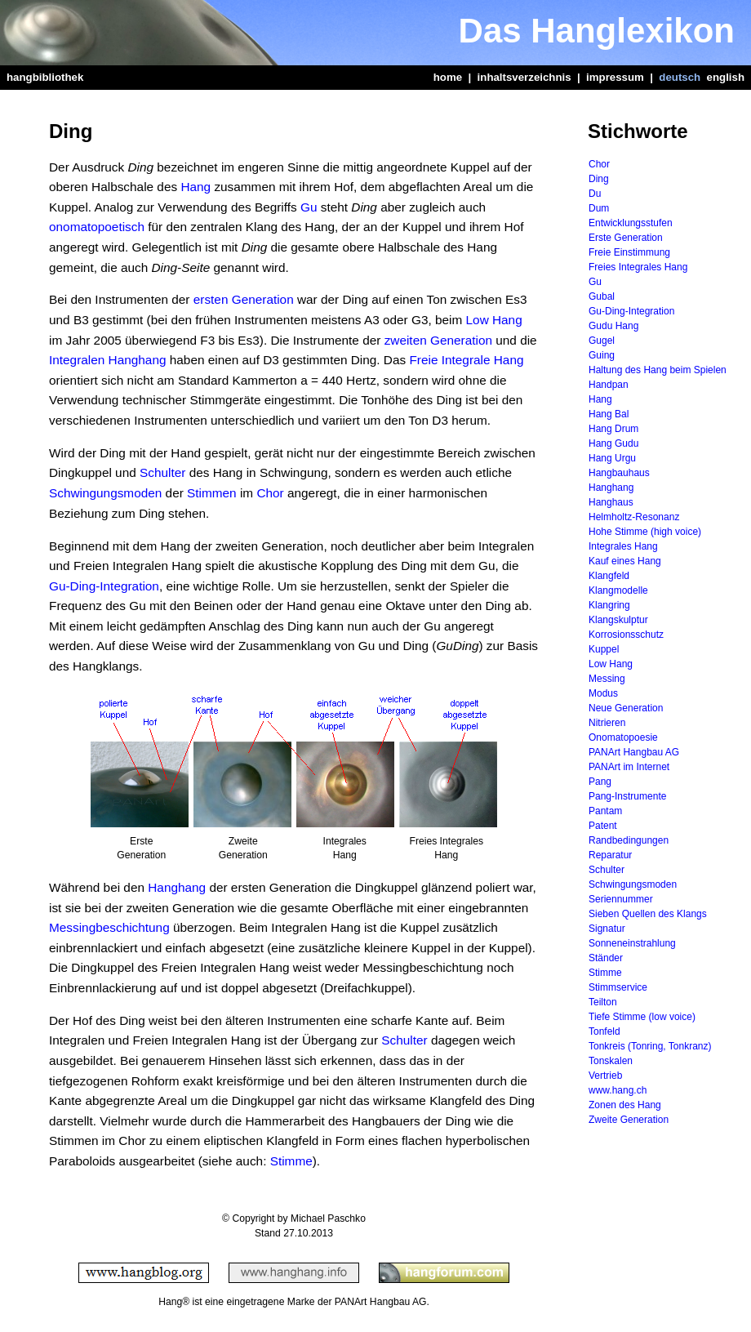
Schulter (162, 472)
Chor (269, 493)
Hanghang (177, 887)
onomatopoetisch (96, 227)
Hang (195, 187)
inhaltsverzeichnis (524, 77)
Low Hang (494, 320)
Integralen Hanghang (107, 360)
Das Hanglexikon (597, 30)
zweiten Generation (438, 340)
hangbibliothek (45, 77)
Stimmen (212, 493)
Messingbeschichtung (109, 927)
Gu (309, 207)
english (725, 77)
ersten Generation (243, 299)
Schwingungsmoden (105, 493)
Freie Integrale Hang (466, 360)
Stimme (291, 1161)
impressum (615, 77)
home (447, 77)
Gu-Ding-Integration (104, 586)
